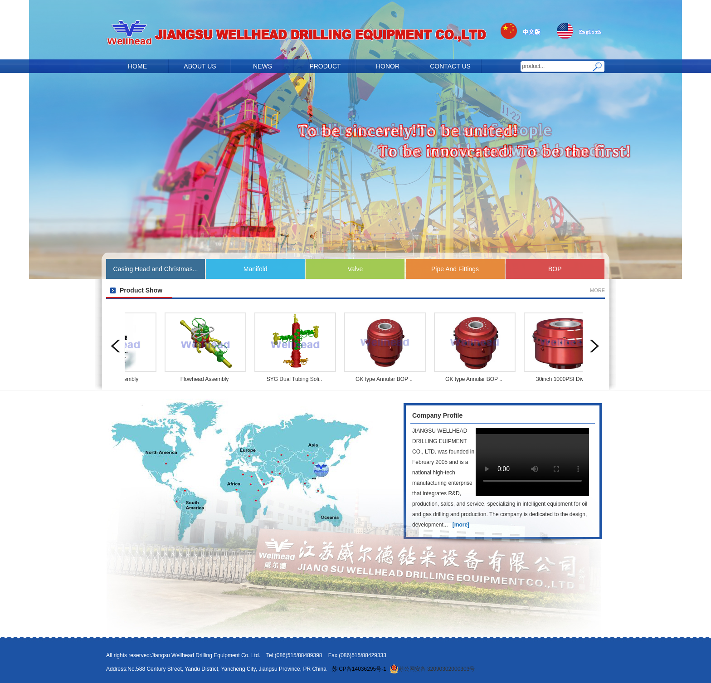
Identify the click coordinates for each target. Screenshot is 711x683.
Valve (355, 269)
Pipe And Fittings (455, 269)
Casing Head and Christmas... (155, 269)
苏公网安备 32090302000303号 (432, 668)
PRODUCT (325, 66)
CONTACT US (450, 66)
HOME (137, 66)
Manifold (255, 269)
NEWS (262, 66)
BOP (555, 269)
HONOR (387, 66)
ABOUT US (200, 66)
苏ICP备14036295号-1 (359, 669)
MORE (597, 290)
